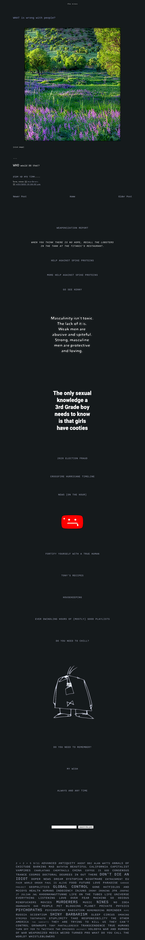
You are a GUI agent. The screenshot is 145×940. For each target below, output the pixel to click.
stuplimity (60, 918)
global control (72, 887)
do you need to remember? (73, 747)
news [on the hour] (72, 495)
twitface (48, 929)
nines (105, 902)
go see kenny (72, 289)
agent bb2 (85, 863)
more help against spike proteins (72, 275)
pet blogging (71, 906)
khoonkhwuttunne (54, 894)
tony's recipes (72, 575)
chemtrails (62, 870)
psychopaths (30, 910)
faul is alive (57, 883)
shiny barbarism (70, 914)
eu (127, 879)
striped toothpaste (32, 918)
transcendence (94, 925)
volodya (95, 929)
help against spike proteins (72, 260)
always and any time (72, 791)
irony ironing (100, 891)
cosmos (35, 874)
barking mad (45, 866)
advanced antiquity (60, 863)
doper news (42, 879)
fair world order (30, 883)
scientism (40, 914)
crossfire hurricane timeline (72, 476)
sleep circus (104, 914)
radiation (77, 910)
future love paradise (100, 882)
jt (18, 894)
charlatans (43, 870)
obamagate (25, 906)
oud (38, 906)
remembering (97, 910)
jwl (36, 894)
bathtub (63, 867)
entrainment (115, 879)
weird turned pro (76, 932)
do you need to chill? (72, 641)
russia (23, 914)
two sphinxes (66, 929)
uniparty (82, 929)
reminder (115, 910)
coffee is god (98, 870)
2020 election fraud (72, 458)
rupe (126, 911)
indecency (65, 890)
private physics (114, 906)
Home (72, 196)
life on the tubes (87, 894)
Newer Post (20, 196)
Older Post (125, 196)
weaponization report (72, 228)
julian (27, 894)
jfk (116, 890)
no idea (121, 902)
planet (92, 906)
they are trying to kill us (80, 922)
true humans (118, 925)
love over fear (76, 898)
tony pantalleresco (65, 926)
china (78, 870)
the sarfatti (42, 922)
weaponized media (44, 932)
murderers (33, 182)
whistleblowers (42, 936)
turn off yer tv (28, 929)
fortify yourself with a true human (73, 554)
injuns (82, 890)
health (36, 890)
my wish (72, 769)
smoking (123, 915)
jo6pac (124, 891)
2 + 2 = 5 (24, 863)
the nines (72, 4)
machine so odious (111, 898)
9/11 (37, 863)
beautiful (79, 866)
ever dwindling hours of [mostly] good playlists (72, 619)
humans (49, 890)
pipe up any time (24, 176)
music (90, 902)
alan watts (103, 863)
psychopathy (56, 910)
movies (48, 902)
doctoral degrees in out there (71, 874)
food (74, 882)
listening (48, 898)
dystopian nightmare (85, 879)
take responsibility (91, 918)
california (100, 866)
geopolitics (41, 887)
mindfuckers (28, 902)
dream (60, 879)
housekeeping (72, 597)
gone (97, 887)
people (49, 906)
